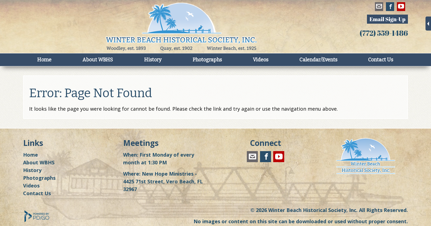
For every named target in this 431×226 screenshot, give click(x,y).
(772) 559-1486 (384, 33)
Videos (260, 60)
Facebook (390, 7)
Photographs (207, 60)
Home (44, 60)
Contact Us (380, 60)
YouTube (401, 7)
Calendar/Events (318, 60)
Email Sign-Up (387, 19)
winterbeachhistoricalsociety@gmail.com (379, 7)
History (153, 60)
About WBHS (97, 60)
